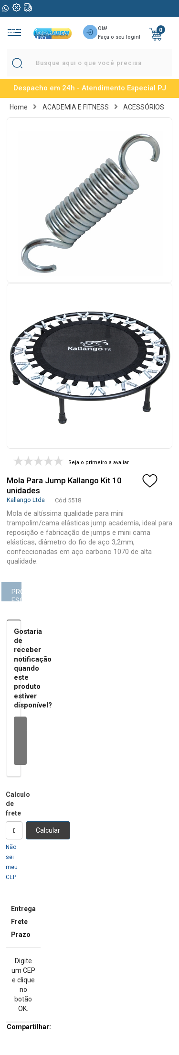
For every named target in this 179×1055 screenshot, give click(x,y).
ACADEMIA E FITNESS (75, 107)
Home (19, 107)
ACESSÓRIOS (143, 107)
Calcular (48, 830)
